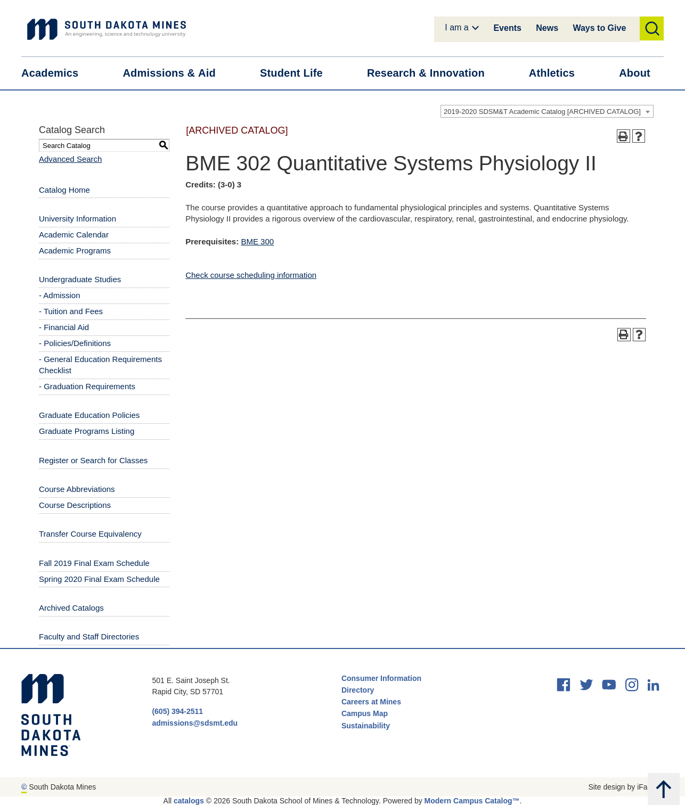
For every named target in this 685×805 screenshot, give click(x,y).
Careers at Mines (371, 701)
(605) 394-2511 (177, 711)
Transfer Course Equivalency (90, 533)
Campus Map (364, 713)
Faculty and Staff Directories (89, 636)
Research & (432, 73)
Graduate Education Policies (89, 415)
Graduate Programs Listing (86, 431)
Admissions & (176, 73)
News (547, 27)
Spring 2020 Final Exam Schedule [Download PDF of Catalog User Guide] (99, 579)
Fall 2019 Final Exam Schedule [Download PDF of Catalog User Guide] (94, 563)
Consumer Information (381, 678)
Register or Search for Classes (93, 460)
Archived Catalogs (71, 607)
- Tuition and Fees (71, 311)
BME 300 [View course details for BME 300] (257, 241)
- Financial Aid (64, 327)
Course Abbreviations (77, 489)
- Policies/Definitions (75, 343)
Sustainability (366, 725)
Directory (357, 690)
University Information (77, 218)
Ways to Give (599, 27)
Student (298, 73)
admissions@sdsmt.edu (195, 723)
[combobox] (547, 111)
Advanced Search (70, 158)
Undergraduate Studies (80, 279)
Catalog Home (64, 189)
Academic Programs (75, 250)
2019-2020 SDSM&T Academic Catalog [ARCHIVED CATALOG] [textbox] (542, 112)
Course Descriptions (75, 505)
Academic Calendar (74, 234)
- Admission (59, 295)
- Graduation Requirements (87, 386)
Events (507, 27)
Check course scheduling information (250, 275)
